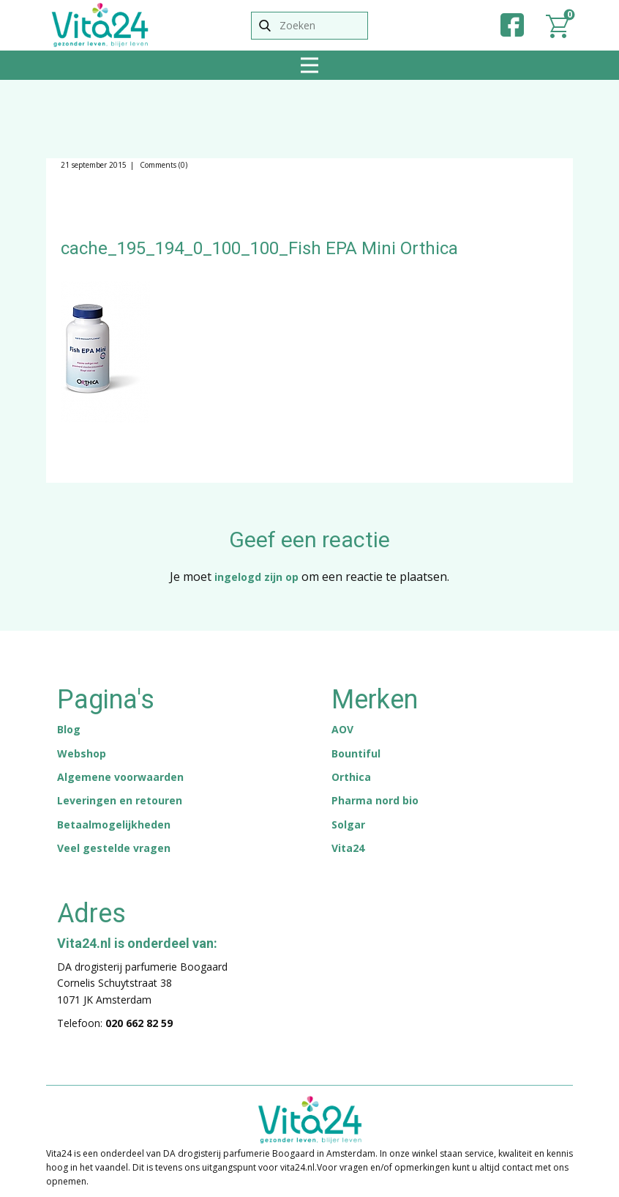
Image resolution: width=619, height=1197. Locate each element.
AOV (342, 729)
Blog (68, 729)
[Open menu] (309, 65)
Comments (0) (162, 165)
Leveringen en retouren (119, 800)
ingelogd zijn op (256, 577)
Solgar (348, 824)
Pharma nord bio (375, 800)
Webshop (81, 753)
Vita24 (347, 848)
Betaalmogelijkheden (113, 824)
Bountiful (355, 753)
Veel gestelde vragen (113, 848)
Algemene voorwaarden (120, 777)
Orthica (351, 777)
